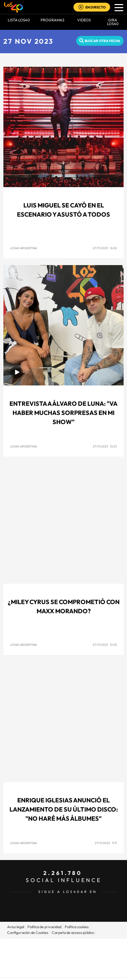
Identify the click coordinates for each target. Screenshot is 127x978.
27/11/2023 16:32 (105, 248)
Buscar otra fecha (102, 41)
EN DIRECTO (95, 7)
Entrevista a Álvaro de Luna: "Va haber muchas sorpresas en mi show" (63, 413)
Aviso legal (15, 926)
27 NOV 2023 (28, 41)
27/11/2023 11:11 (106, 843)
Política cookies (77, 926)
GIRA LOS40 (113, 22)
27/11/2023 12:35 (105, 644)
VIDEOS (84, 20)
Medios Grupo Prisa (64, 969)
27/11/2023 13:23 (105, 446)
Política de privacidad (44, 926)
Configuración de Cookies (27, 932)
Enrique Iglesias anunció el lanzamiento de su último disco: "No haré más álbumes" (63, 809)
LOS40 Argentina (23, 248)
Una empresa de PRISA (63, 953)
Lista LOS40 (19, 20)
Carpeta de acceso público (73, 932)
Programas (52, 20)
